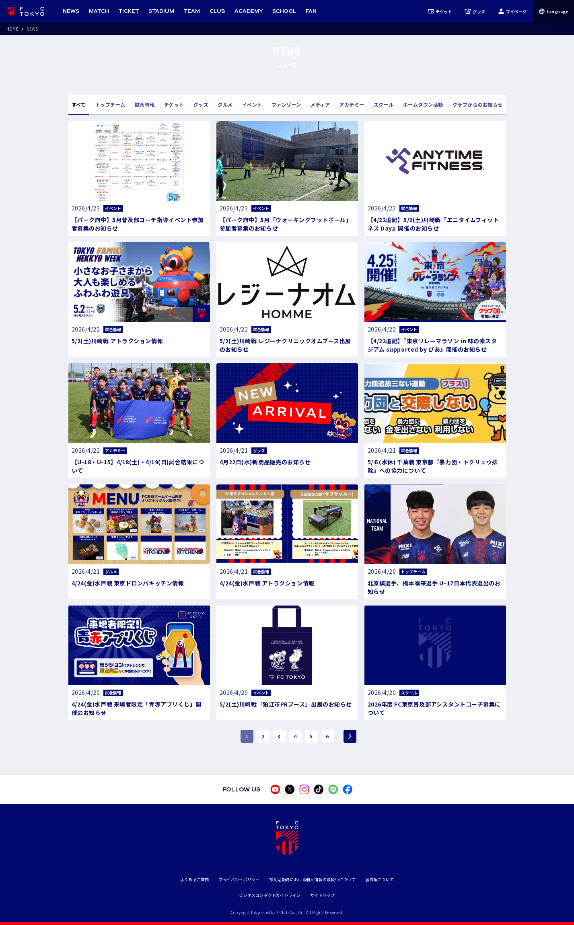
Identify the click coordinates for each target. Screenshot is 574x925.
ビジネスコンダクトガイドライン (269, 895)
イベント (252, 104)
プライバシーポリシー (238, 879)
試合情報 (145, 104)
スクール (384, 104)
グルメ (225, 104)
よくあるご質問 (194, 879)
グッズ (475, 11)
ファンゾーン (286, 104)
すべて (79, 104)
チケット (440, 11)
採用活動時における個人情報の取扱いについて (312, 879)
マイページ (512, 11)
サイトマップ (322, 895)
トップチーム (110, 104)
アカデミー (351, 104)
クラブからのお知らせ (478, 104)
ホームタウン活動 (423, 104)
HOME (12, 29)
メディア (320, 104)
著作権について (379, 879)
